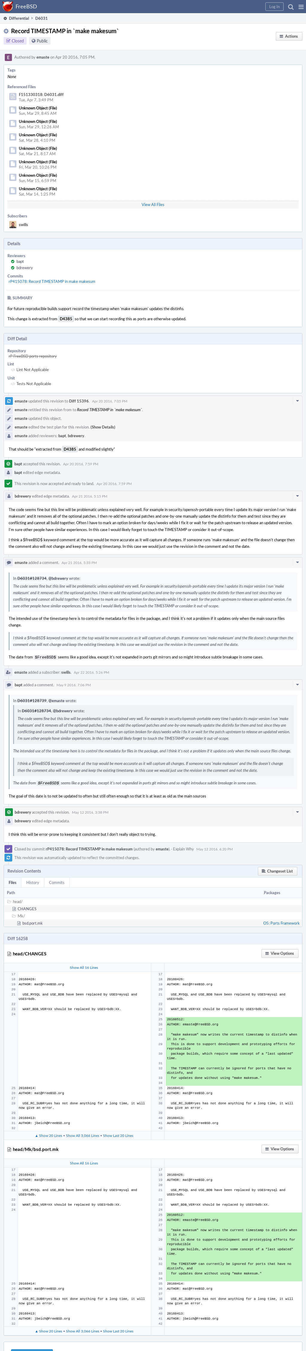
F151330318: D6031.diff (41, 94)
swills (23, 224)
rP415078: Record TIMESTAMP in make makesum (52, 281)
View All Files (153, 204)
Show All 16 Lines (84, 966)
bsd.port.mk (32, 922)
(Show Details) (103, 427)
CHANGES (27, 907)
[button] (301, 6)
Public (42, 41)
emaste (42, 57)
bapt (20, 261)
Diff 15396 (79, 401)
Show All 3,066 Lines (82, 1134)
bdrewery (24, 267)
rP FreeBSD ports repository (33, 356)
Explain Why (183, 847)
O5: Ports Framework (281, 922)
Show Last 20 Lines (118, 1134)
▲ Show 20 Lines (48, 1134)
